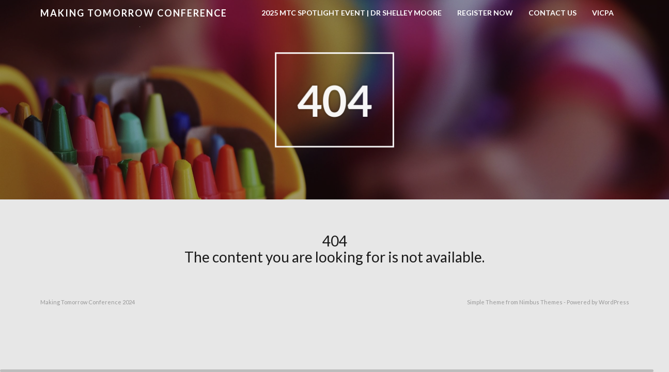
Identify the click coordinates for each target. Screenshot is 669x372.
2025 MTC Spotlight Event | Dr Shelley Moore (351, 12)
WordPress (614, 302)
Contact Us (552, 12)
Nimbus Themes (541, 302)
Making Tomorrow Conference (133, 13)
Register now (485, 12)
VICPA (603, 12)
